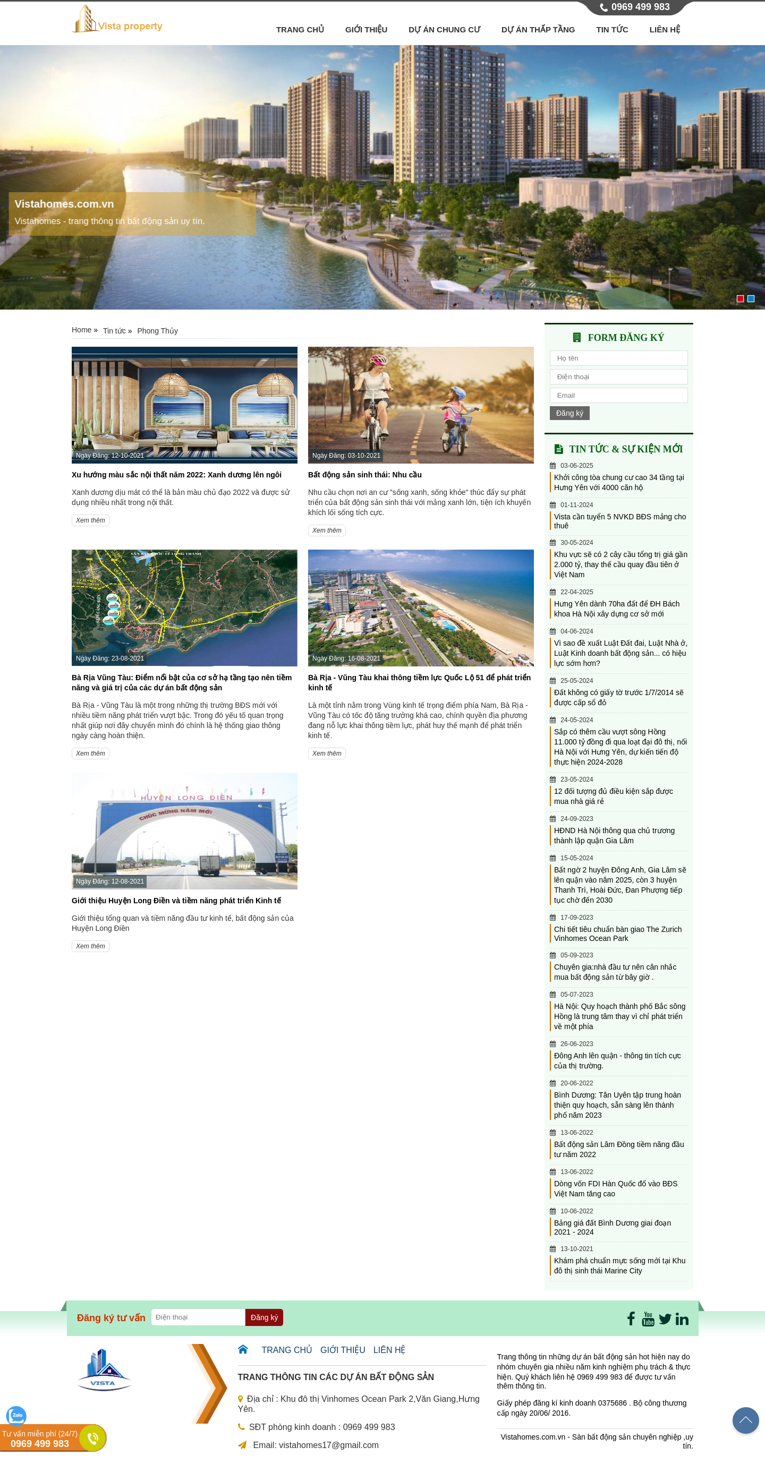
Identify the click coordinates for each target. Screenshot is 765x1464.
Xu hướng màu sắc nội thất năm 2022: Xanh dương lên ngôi (177, 474)
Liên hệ (665, 29)
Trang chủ (300, 29)
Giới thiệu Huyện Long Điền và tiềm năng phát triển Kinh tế (176, 900)
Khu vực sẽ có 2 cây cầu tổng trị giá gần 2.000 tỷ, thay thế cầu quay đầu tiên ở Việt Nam (620, 564)
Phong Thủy (157, 331)
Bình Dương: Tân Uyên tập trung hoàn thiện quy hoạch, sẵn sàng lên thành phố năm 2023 (617, 1105)
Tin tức (612, 29)
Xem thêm (90, 520)
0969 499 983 (640, 7)
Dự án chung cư (444, 29)
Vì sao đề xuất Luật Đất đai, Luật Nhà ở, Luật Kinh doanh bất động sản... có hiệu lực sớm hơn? (620, 653)
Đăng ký (569, 413)
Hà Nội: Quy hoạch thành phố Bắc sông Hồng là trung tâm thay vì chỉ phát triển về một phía (620, 1016)
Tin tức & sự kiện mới (626, 449)
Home (81, 330)
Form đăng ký (626, 337)
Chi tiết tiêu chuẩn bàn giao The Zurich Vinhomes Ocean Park (618, 934)
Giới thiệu (366, 29)
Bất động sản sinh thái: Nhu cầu (365, 474)
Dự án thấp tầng (538, 29)
